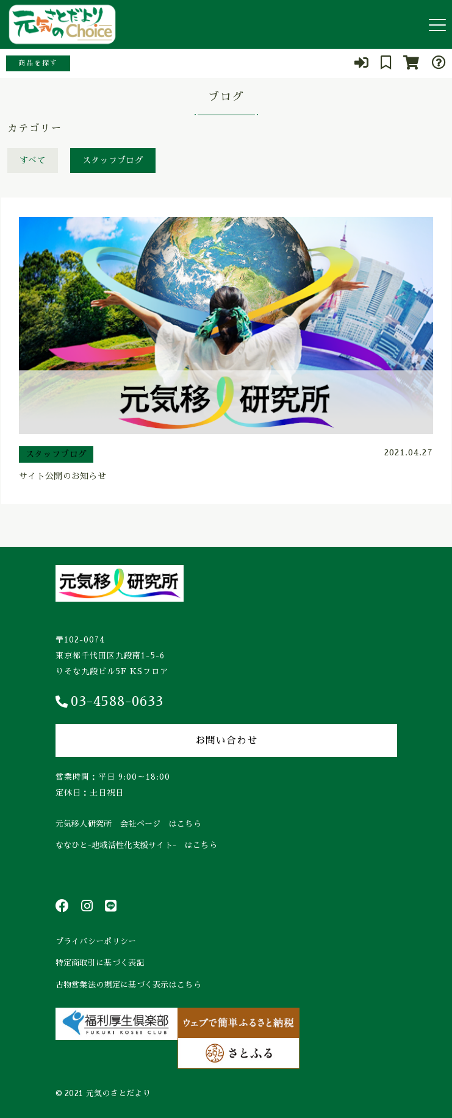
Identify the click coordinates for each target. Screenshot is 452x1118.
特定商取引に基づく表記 (100, 963)
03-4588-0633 (109, 701)
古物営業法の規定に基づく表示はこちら (128, 985)
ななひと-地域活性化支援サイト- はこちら (136, 845)
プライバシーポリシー (96, 941)
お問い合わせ (226, 741)
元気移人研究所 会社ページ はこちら (128, 824)
